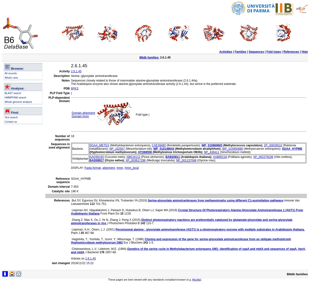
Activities (225, 51)
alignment (108, 168)
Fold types (273, 51)
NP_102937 (117, 148)
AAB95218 (220, 157)
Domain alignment (83, 113)
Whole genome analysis (18, 101)
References (291, 51)
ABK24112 (133, 157)
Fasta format (93, 168)
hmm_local (132, 168)
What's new (11, 77)
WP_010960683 (212, 145)
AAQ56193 (97, 157)
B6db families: (149, 57)
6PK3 (74, 88)
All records (11, 73)
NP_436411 (211, 152)
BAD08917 (97, 160)
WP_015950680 (232, 148)
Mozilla (196, 279)
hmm (120, 168)
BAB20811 (172, 157)
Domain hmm (80, 116)
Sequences (256, 51)
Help (305, 51)
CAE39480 (159, 145)
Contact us (11, 121)
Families (240, 51)
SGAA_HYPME (292, 148)
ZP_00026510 (273, 145)
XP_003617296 (136, 160)
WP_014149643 (163, 148)
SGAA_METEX (99, 145)
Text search (11, 117)
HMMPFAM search (15, 97)
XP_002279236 (263, 157)
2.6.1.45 (76, 71)
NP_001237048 (186, 160)
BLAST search (13, 93)
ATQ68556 (145, 152)
